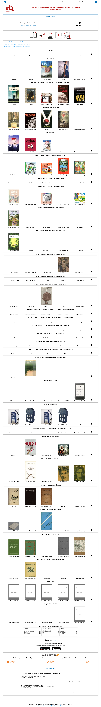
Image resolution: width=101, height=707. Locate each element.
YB (73, 1)
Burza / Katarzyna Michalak (46, 631)
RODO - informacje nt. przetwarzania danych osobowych (17, 44)
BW (71, 1)
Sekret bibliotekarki (63, 632)
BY (76, 1)
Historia (16, 1)
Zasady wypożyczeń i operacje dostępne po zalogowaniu (17, 46)
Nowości (10, 1)
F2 (91, 1)
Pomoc (22, 1)
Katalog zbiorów (50, 16)
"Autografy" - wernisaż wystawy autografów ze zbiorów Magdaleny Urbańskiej (40, 673)
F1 (87, 1)
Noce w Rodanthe (27, 633)
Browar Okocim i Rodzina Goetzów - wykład (32, 685)
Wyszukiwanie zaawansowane (26, 25)
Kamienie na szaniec (27, 632)
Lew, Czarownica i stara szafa (29, 631)
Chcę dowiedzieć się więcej (44, 705)
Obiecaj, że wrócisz (63, 631)
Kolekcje (34, 25)
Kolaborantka (62, 633)
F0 (85, 1)
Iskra (43, 633)
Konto (27, 1)
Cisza (43, 632)
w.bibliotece (43, 657)
